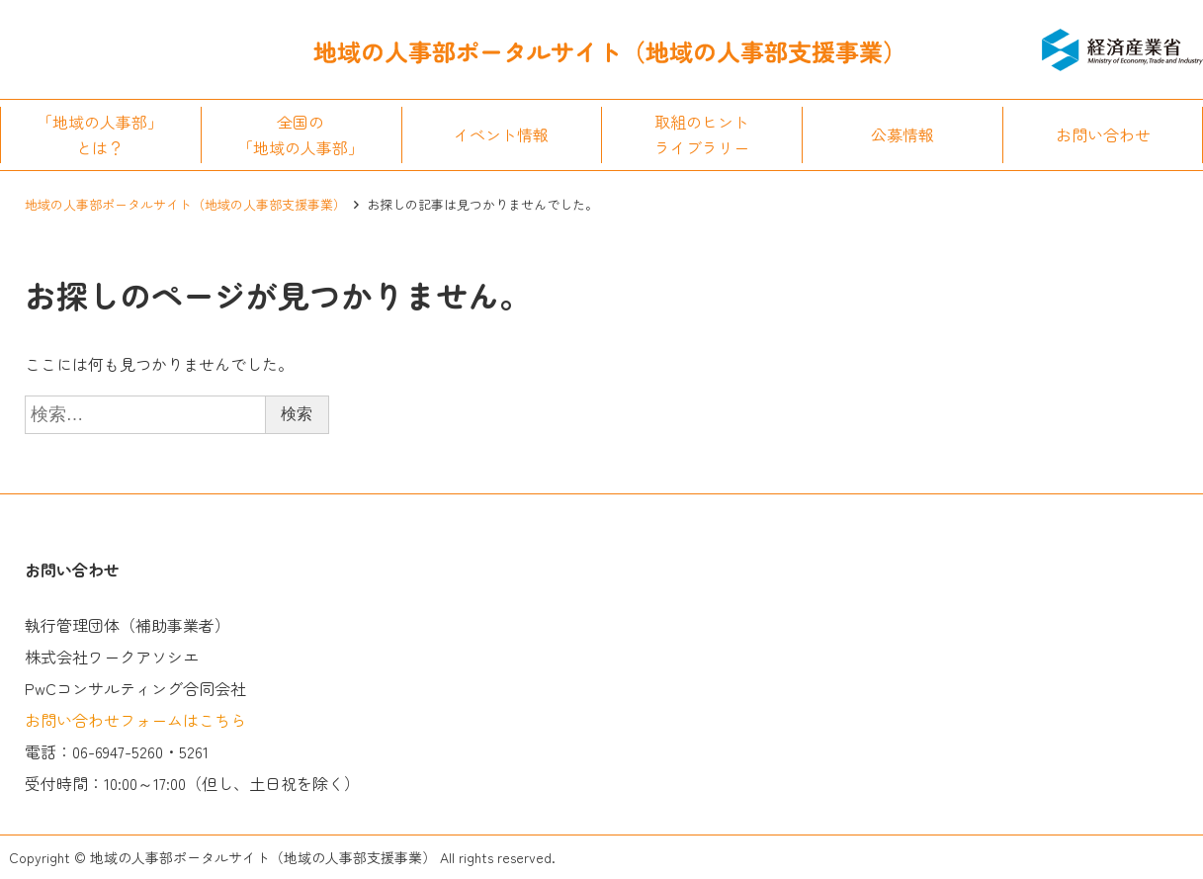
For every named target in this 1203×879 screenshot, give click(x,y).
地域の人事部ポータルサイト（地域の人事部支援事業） (185, 204)
